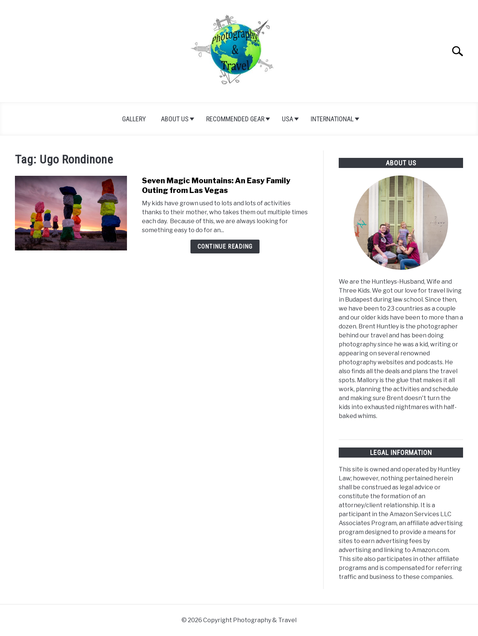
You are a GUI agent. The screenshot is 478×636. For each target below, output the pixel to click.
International (332, 119)
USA (287, 119)
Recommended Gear (235, 119)
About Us (175, 119)
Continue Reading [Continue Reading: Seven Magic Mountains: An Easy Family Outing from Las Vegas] (225, 246)
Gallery (134, 119)
